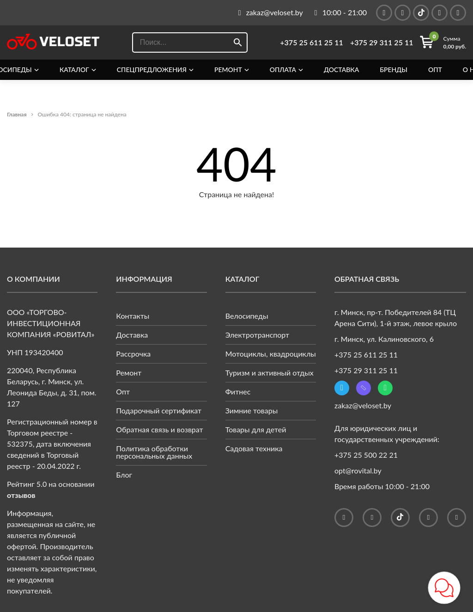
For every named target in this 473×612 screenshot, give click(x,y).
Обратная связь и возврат (159, 429)
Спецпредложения (152, 70)
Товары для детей (255, 429)
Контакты (132, 315)
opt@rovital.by (358, 470)
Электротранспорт (257, 334)
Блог (124, 474)
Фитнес (238, 391)
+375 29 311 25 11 (381, 42)
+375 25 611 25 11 (311, 42)
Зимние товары (251, 410)
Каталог (74, 70)
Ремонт (228, 70)
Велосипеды (246, 315)
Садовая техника (254, 448)
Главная (17, 114)
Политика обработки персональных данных (154, 452)
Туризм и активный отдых (269, 372)
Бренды (393, 70)
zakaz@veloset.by (362, 405)
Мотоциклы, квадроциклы (270, 353)
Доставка (341, 70)
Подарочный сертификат (158, 410)
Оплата (283, 70)
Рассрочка (133, 353)
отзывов (21, 495)
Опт (435, 70)
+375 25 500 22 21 (366, 454)
